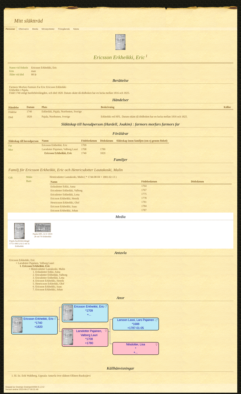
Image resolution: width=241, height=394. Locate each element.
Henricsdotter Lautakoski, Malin (67, 177)
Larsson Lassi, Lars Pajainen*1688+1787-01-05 (135, 324)
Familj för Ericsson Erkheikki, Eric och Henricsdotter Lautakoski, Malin (65, 170)
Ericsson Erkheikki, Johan (64, 210)
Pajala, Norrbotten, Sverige (56, 116)
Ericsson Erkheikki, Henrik (64, 198)
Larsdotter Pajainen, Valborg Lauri (60, 149)
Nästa (76, 29)
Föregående (64, 29)
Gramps (19, 387)
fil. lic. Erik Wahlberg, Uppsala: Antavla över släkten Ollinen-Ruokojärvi (52, 375)
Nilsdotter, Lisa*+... (135, 348)
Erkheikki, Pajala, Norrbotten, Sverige (62, 111)
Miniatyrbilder (48, 29)
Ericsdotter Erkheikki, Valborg (66, 190)
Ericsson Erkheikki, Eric (54, 145)
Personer (10, 29)
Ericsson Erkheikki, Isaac (63, 206)
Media (35, 29)
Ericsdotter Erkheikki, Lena (64, 194)
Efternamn (24, 29)
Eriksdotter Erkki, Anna (62, 186)
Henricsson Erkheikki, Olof (64, 202)
